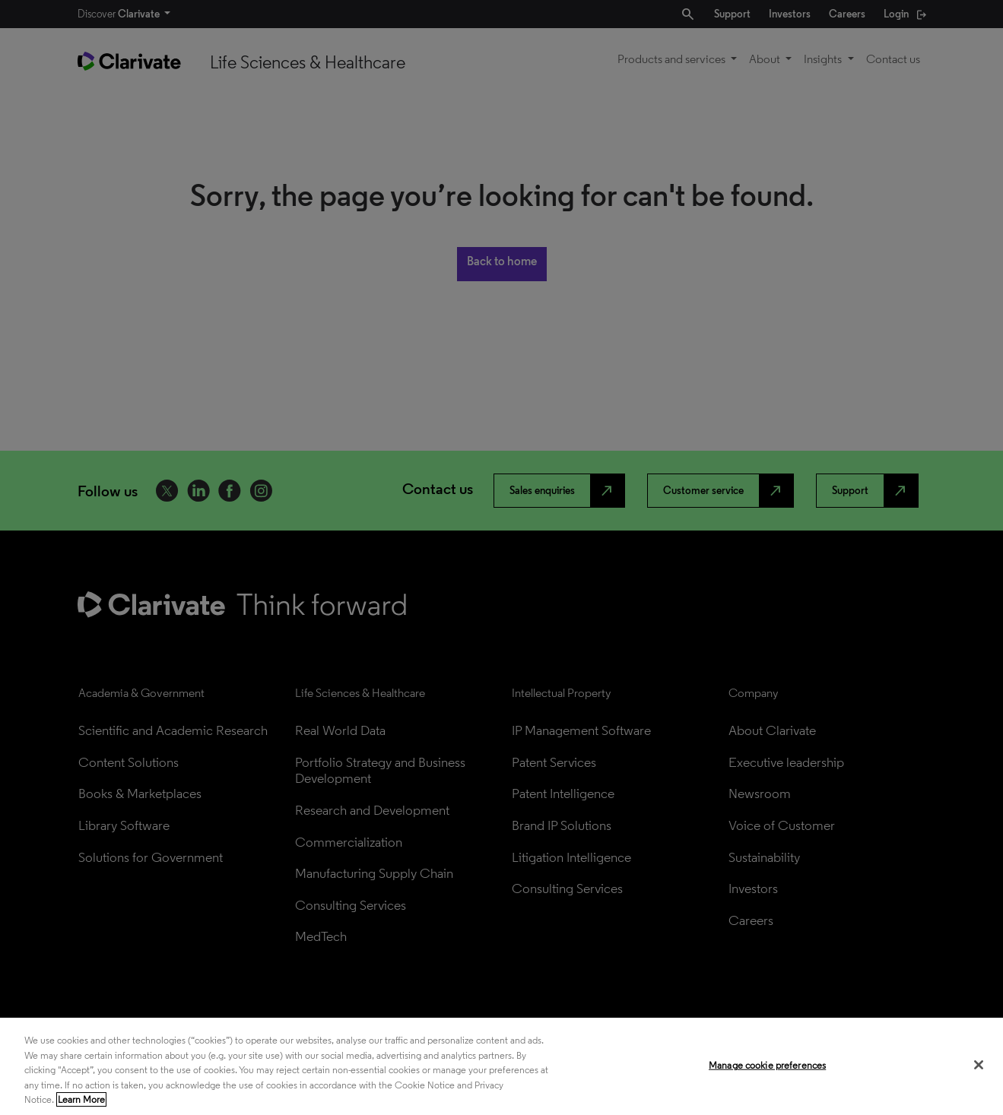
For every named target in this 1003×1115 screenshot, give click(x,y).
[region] (501, 1066)
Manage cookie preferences (767, 1065)
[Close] (978, 1065)
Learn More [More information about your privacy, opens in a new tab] (81, 1099)
